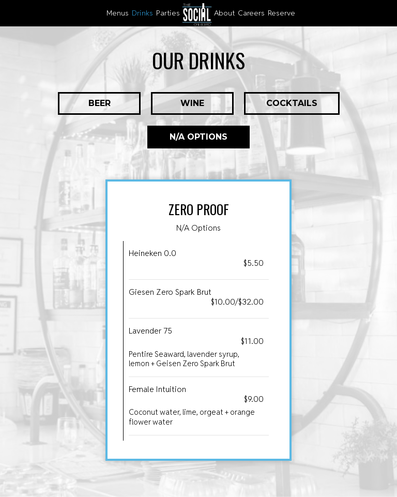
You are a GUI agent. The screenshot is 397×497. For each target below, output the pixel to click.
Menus (117, 13)
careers (251, 13)
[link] (196, 14)
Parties (168, 13)
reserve (281, 13)
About (224, 13)
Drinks (142, 13)
